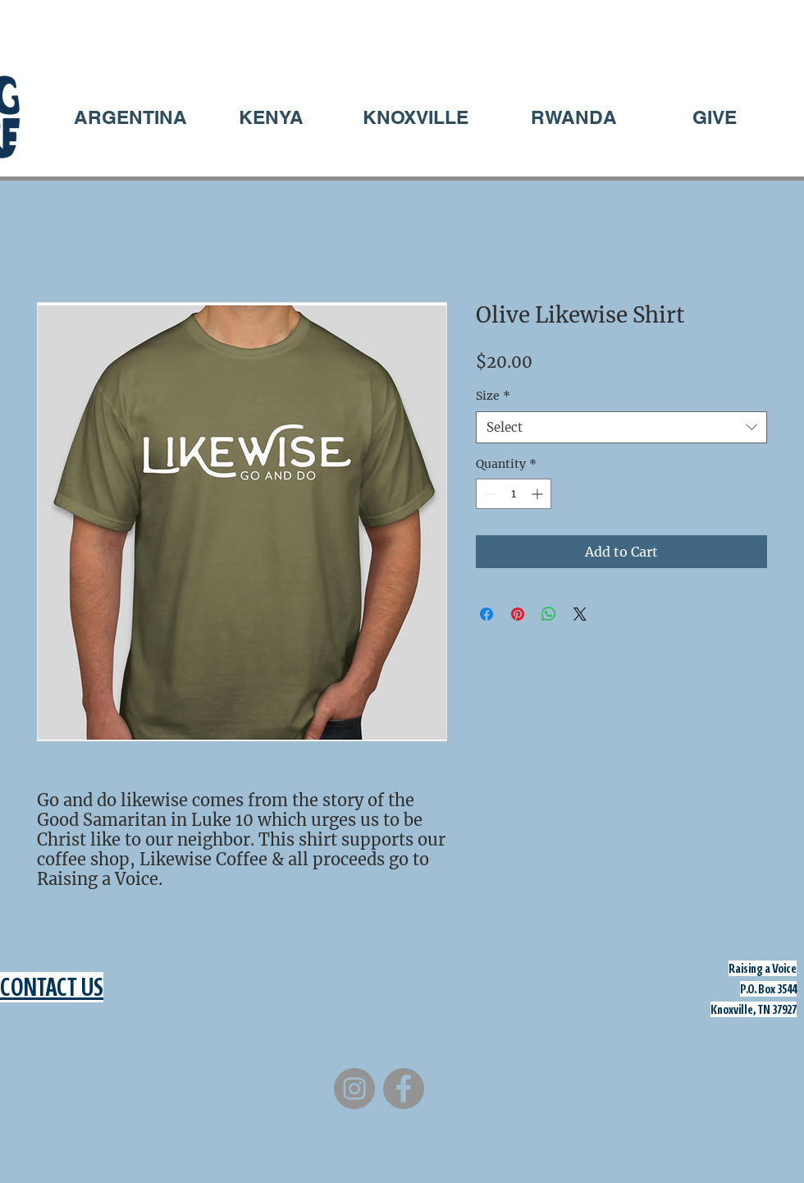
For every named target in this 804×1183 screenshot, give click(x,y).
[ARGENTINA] (130, 117)
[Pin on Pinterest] (518, 614)
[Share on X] (580, 614)
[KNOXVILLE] (415, 117)
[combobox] (621, 427)
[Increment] (538, 493)
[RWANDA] (573, 117)
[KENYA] (270, 117)
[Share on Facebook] (486, 614)
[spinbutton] (513, 493)
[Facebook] (403, 1088)
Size (493, 395)
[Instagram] (354, 1088)
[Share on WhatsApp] (549, 614)
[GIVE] (714, 117)
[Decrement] (488, 493)
